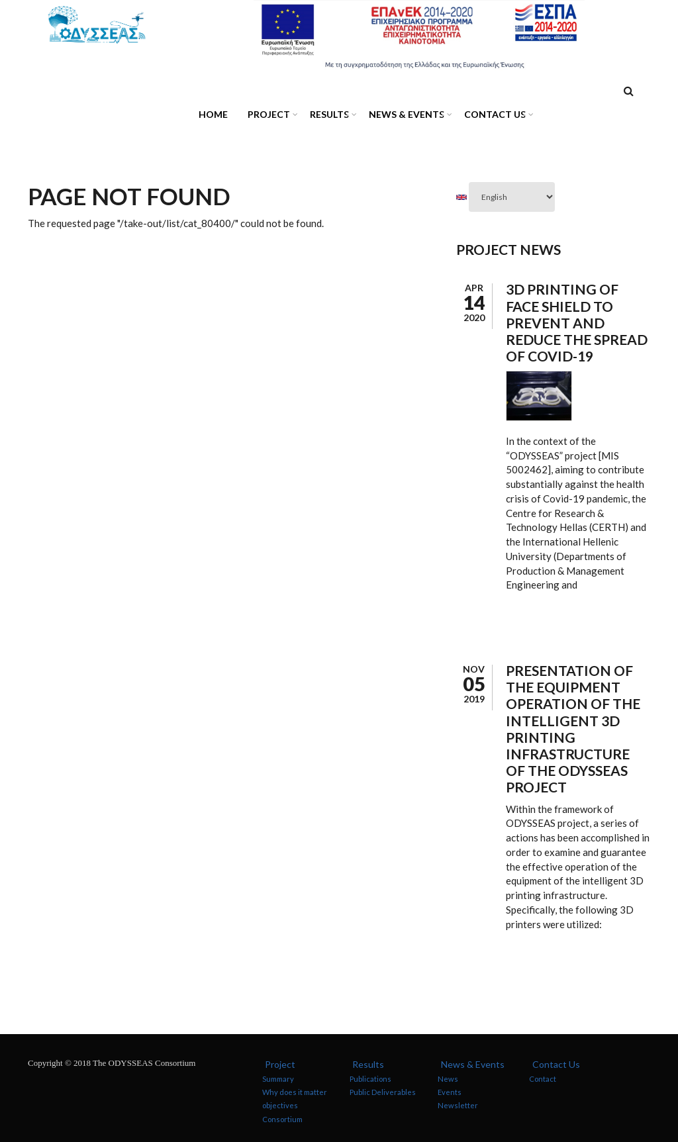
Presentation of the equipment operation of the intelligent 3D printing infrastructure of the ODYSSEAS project (573, 728)
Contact (542, 1078)
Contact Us (491, 116)
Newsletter (458, 1105)
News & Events (403, 116)
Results (326, 116)
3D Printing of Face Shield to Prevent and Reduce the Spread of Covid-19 (577, 322)
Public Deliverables (383, 1092)
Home (213, 114)
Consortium (282, 1118)
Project (265, 116)
